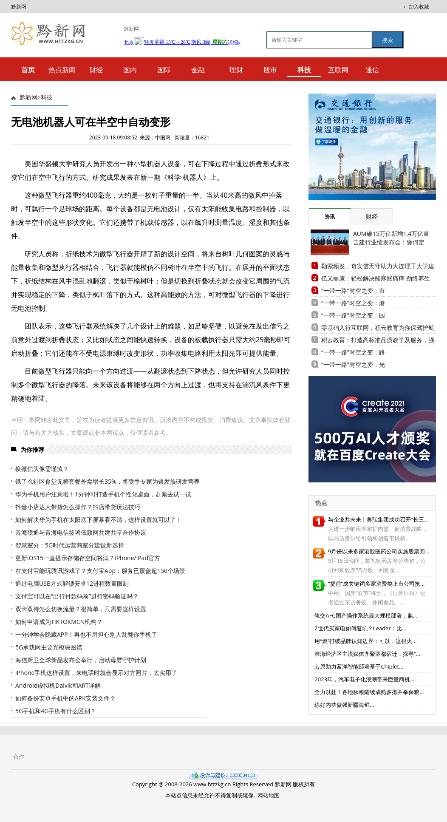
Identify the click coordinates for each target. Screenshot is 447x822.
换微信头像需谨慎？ (42, 469)
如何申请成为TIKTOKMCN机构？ (58, 622)
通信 (372, 69)
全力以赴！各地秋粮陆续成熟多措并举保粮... (369, 692)
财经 (96, 69)
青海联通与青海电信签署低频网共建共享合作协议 (80, 532)
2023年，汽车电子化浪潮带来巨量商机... (364, 679)
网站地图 (268, 795)
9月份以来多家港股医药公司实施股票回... (379, 551)
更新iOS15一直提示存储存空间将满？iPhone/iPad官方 (87, 558)
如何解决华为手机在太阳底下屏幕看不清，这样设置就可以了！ (98, 520)
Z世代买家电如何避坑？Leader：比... (360, 628)
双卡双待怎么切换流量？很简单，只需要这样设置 (80, 609)
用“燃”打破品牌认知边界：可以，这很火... (365, 641)
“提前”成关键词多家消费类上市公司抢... (376, 583)
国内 (130, 69)
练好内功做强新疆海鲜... (344, 705)
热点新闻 (62, 69)
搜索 (387, 40)
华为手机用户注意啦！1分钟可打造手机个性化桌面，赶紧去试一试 (103, 494)
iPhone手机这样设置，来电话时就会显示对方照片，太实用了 (96, 673)
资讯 (330, 216)
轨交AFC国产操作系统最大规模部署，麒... (365, 615)
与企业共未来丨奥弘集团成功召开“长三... (378, 519)
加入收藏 (419, 6)
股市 (270, 69)
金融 (198, 69)
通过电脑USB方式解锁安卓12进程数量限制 (72, 583)
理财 (236, 69)
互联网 (338, 69)
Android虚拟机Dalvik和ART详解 (58, 685)
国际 (164, 69)
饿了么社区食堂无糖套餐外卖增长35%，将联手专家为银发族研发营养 (107, 481)
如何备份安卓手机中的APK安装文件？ (65, 698)
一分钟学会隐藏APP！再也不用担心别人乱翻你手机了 (86, 634)
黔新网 (18, 6)
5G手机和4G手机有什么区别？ (55, 711)
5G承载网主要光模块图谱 (48, 647)
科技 (47, 97)
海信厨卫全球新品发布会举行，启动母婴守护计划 (80, 660)
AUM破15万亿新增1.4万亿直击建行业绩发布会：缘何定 (391, 238)
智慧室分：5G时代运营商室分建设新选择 (69, 545)
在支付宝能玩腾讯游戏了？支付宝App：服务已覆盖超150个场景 (100, 571)
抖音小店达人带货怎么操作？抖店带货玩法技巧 (77, 507)
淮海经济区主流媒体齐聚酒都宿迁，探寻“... (367, 654)
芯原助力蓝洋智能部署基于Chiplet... (358, 666)
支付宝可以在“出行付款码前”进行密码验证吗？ (77, 596)
